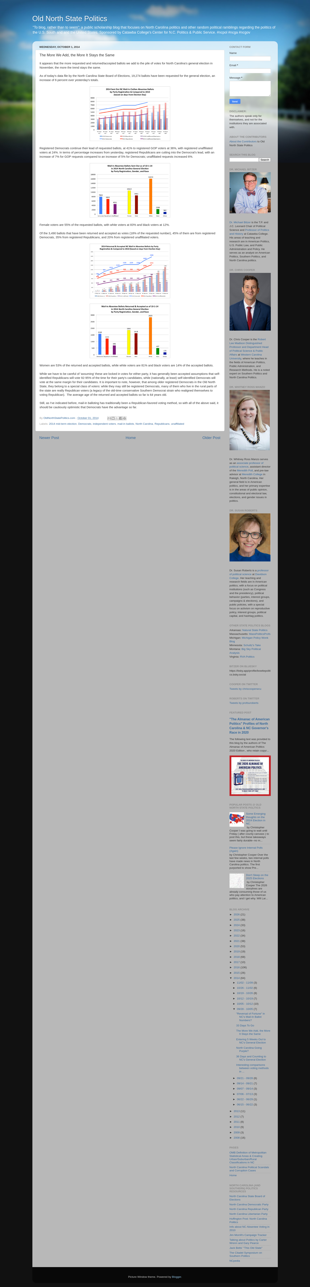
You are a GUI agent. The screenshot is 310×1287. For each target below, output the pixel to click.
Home (131, 438)
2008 (237, 1137)
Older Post (211, 438)
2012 (237, 1116)
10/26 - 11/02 (245, 987)
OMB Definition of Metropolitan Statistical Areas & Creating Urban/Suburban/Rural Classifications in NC (248, 1157)
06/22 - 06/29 (245, 1099)
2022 (237, 935)
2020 (237, 946)
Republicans (161, 423)
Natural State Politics (254, 630)
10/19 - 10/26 (245, 993)
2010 (237, 1127)
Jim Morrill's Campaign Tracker (248, 1235)
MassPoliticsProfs (260, 633)
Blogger (176, 1276)
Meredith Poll (245, 470)
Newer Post (49, 438)
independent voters (104, 423)
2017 (237, 962)
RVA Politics (247, 656)
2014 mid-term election (63, 423)
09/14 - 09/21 (245, 1083)
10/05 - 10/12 (245, 1003)
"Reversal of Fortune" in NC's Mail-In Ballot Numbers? (250, 1017)
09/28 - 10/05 (245, 1008)
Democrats (84, 423)
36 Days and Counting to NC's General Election (251, 1058)
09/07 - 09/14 (245, 1088)
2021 (237, 941)
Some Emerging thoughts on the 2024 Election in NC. (256, 818)
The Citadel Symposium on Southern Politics (246, 1254)
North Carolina (144, 423)
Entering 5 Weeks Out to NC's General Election (251, 1041)
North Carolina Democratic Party (249, 1204)
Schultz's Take (252, 645)
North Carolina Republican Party (249, 1209)
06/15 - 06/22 (245, 1104)
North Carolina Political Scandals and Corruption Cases (249, 1169)
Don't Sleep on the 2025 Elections (257, 877)
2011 (237, 1121)
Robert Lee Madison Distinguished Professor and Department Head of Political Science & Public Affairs (249, 347)
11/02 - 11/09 (245, 982)
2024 (237, 925)
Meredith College (252, 474)
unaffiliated (177, 423)
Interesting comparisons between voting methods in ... (252, 1068)
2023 (237, 930)
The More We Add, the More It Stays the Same (253, 1032)
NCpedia (235, 1260)
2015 (237, 972)
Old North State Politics (69, 18)
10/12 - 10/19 (245, 998)
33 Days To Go (245, 1025)
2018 (237, 956)
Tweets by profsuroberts (244, 702)
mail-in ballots (125, 423)
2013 (237, 1111)
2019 (237, 951)
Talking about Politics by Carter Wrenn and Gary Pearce (248, 1241)
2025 (237, 919)
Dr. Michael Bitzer (240, 222)
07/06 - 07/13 (245, 1094)
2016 (237, 967)
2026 (237, 914)
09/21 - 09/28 (245, 1078)
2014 (237, 978)
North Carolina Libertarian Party (249, 1213)
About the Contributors (243, 141)
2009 (237, 1132)
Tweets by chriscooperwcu (245, 688)
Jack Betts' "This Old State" (246, 1247)
